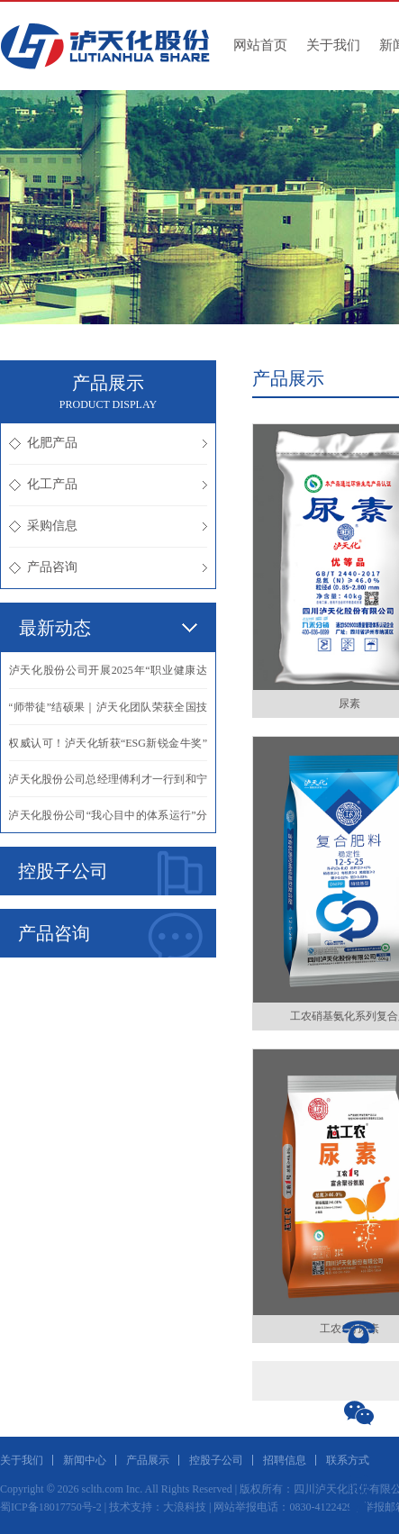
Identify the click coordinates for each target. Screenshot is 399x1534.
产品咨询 (108, 567)
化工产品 (108, 484)
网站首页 (260, 45)
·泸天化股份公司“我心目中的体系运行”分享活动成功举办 (108, 820)
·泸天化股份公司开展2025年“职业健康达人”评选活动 (108, 676)
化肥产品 (108, 442)
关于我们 (333, 45)
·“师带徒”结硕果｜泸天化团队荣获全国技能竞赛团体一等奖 (108, 712)
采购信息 (108, 525)
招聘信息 (284, 1460)
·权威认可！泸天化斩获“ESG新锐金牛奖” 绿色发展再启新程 (108, 748)
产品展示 (147, 1460)
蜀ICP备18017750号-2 (51, 1507)
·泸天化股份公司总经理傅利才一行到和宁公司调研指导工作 (108, 784)
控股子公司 (110, 872)
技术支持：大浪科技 (157, 1507)
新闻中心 (84, 1460)
